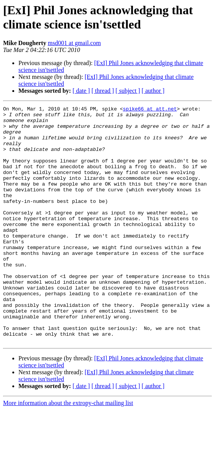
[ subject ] (128, 90)
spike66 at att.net (150, 109)
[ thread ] (102, 90)
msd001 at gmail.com (74, 43)
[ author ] (153, 90)
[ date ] (81, 90)
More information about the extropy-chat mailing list (68, 450)
